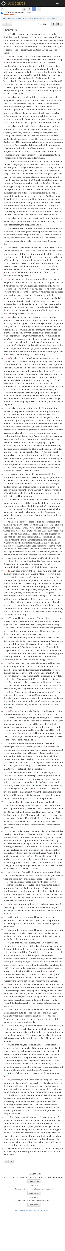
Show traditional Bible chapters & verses (17, 13)
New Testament (36, 18)
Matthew (51, 18)
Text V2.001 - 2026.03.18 (42, 1211)
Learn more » (34, 1181)
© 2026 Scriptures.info (23, 1211)
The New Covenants (17, 18)
